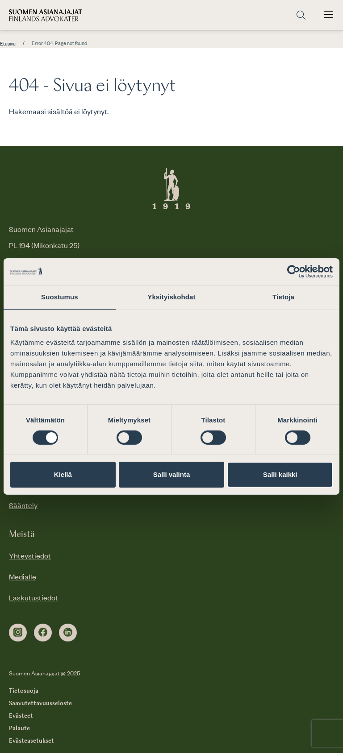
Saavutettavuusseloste (40, 703)
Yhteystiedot (30, 555)
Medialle (22, 576)
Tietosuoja (23, 691)
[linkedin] (68, 632)
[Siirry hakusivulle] (301, 15)
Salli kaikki (280, 474)
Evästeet (21, 716)
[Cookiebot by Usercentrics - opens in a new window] (294, 271)
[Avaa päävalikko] (328, 15)
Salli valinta (171, 474)
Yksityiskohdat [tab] (171, 297)
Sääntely (23, 505)
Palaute (19, 728)
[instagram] (18, 632)
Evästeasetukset (31, 741)
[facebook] (43, 632)
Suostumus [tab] (59, 297)
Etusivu (8, 43)
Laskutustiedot (33, 597)
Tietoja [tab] (283, 297)
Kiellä (63, 474)
